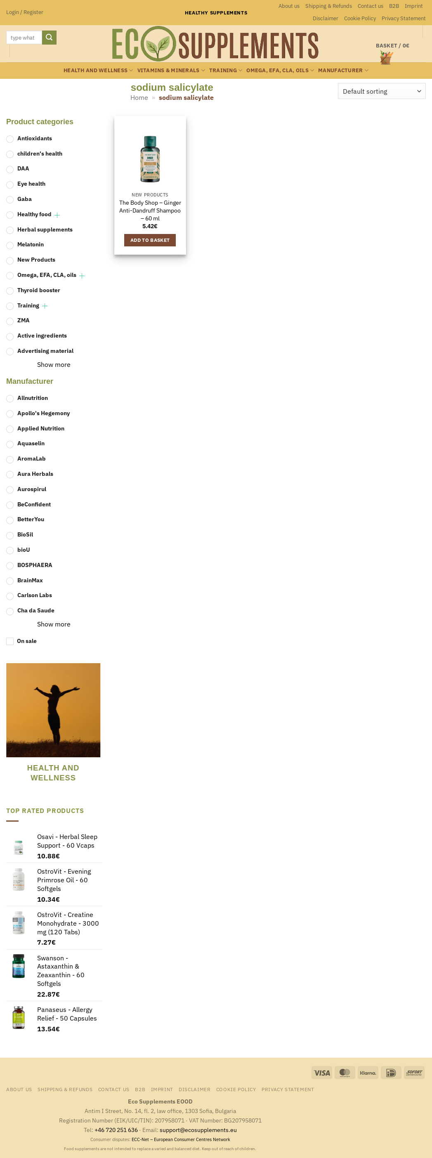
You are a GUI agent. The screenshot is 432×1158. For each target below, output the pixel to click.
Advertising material (45, 350)
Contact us (370, 5)
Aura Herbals (35, 473)
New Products (36, 259)
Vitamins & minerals (171, 70)
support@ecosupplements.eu (198, 1130)
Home (139, 97)
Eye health (31, 183)
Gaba (24, 199)
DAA (23, 168)
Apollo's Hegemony (43, 413)
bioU (23, 549)
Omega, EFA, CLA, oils (280, 70)
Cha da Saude (35, 610)
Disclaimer (325, 18)
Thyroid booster (38, 290)
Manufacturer (343, 70)
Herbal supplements (45, 229)
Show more (54, 364)
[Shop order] (382, 91)
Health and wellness (98, 70)
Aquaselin (31, 443)
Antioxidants (34, 138)
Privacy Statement (404, 18)
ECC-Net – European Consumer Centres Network (181, 1139)
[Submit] (49, 38)
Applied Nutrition (40, 428)
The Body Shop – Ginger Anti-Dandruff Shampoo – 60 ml (150, 210)
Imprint (414, 5)
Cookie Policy (360, 18)
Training (226, 70)
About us (289, 5)
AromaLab (31, 458)
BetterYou (30, 519)
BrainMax (30, 580)
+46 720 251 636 (116, 1130)
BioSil (25, 534)
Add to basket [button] (150, 240)
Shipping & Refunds (328, 5)
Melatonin (30, 244)
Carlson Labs (34, 595)
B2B (394, 5)
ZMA (23, 320)
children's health (39, 153)
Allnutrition (32, 398)
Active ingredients (42, 335)
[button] (24, 12)
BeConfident (34, 504)
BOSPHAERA (34, 565)
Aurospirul (31, 489)
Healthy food (34, 214)
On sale (27, 641)
